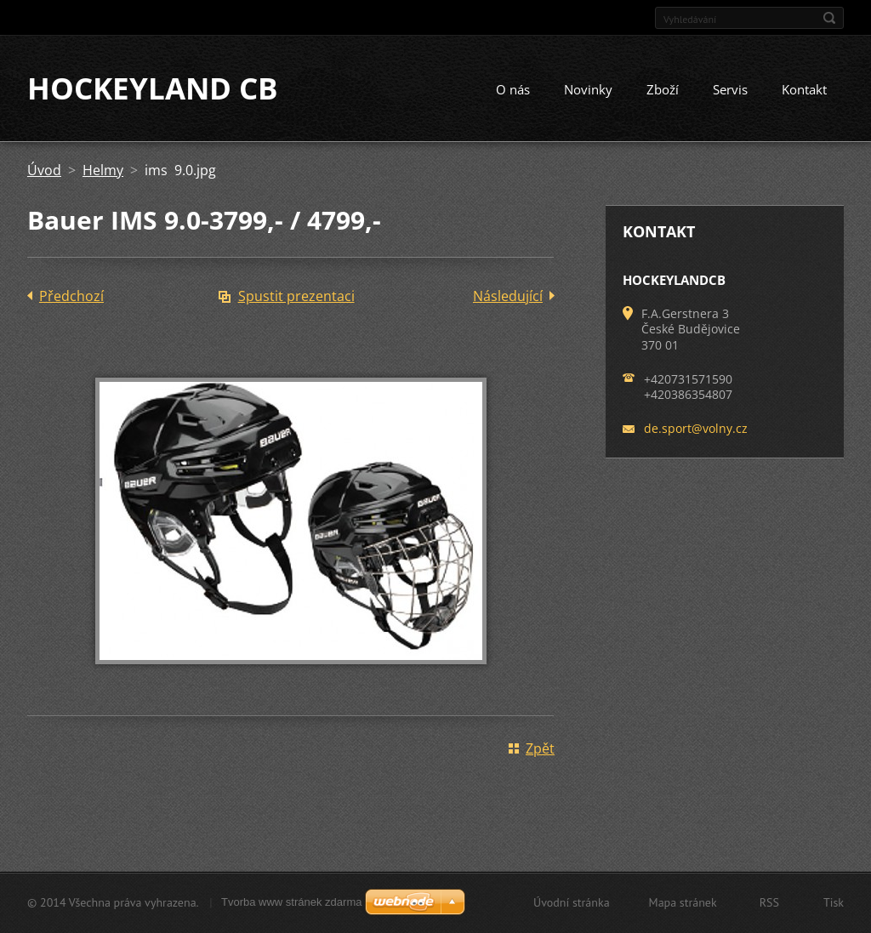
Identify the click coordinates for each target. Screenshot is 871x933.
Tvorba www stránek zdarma (291, 902)
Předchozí (71, 297)
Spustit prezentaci (296, 297)
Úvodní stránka (571, 902)
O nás (513, 91)
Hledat (829, 18)
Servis (730, 91)
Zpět (540, 750)
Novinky (588, 91)
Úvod (44, 171)
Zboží (662, 91)
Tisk (833, 902)
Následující (508, 297)
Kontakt (804, 91)
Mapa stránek (683, 902)
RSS (769, 902)
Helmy (103, 171)
